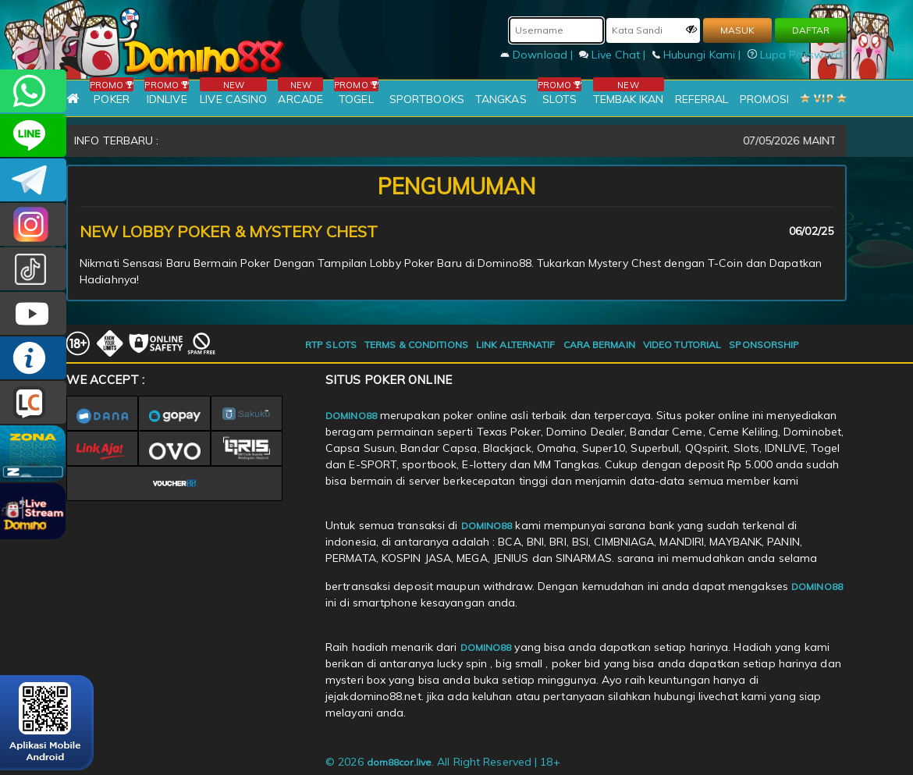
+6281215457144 (33, 90)
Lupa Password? (797, 55)
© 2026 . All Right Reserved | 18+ (442, 762)
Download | (538, 55)
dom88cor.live (399, 762)
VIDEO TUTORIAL (682, 344)
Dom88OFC (33, 224)
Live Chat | (613, 55)
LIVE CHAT (33, 402)
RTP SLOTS (331, 344)
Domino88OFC (33, 179)
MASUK (737, 30)
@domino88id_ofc (33, 268)
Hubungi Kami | (698, 55)
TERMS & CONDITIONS (416, 344)
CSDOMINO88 (33, 135)
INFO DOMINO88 (33, 357)
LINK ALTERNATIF (516, 344)
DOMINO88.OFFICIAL (33, 313)
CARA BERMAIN (599, 344)
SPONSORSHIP (764, 344)
